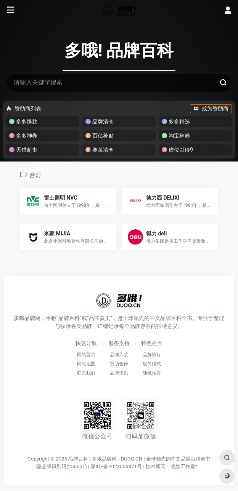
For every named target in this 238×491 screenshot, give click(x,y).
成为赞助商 (210, 109)
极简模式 (152, 363)
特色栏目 (151, 343)
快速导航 (86, 343)
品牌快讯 (119, 373)
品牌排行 (152, 354)
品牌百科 (78, 459)
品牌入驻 (119, 354)
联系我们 (86, 373)
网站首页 (86, 354)
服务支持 (119, 343)
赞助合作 (119, 363)
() (61, 466)
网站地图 (86, 363)
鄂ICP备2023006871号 (116, 466)
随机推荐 (152, 373)
